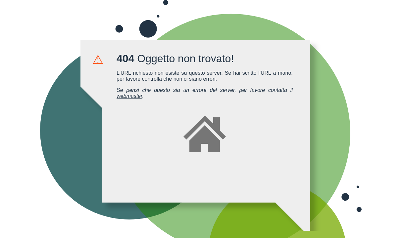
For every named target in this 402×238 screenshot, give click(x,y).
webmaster (129, 96)
